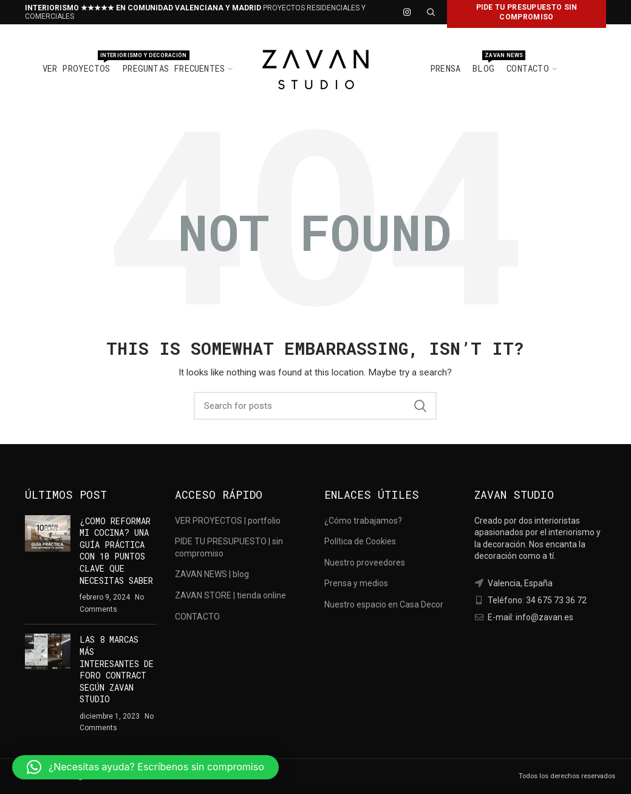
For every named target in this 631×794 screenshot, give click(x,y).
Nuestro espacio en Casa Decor (383, 604)
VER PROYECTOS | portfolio (228, 520)
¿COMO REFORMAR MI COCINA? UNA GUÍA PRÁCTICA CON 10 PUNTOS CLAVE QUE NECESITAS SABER (116, 550)
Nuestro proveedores (364, 562)
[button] (145, 767)
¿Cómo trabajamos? (363, 520)
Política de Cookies (360, 541)
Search (420, 406)
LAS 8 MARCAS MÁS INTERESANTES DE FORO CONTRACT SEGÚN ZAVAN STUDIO (117, 669)
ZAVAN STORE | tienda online (230, 595)
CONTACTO (197, 616)
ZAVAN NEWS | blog (212, 574)
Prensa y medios (356, 583)
